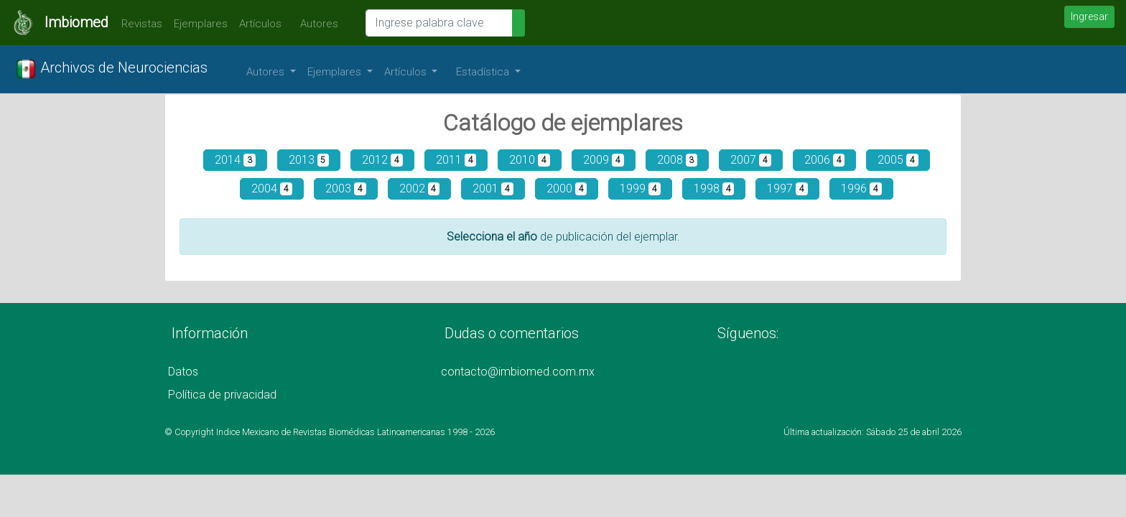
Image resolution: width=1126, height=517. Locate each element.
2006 (824, 160)
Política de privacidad (222, 394)
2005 (898, 160)
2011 (456, 160)
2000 (566, 188)
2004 (271, 188)
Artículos (260, 23)
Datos (183, 371)
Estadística (484, 71)
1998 (714, 188)
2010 (529, 160)
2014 (235, 160)
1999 (640, 188)
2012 (382, 160)
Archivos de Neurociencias (111, 69)
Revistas (138, 23)
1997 (787, 188)
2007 (750, 160)
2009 (603, 160)
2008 (677, 160)
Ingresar (1089, 16)
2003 (345, 188)
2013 (309, 160)
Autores (315, 23)
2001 (493, 188)
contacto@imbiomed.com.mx (518, 371)
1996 (861, 188)
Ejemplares (201, 23)
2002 (419, 188)
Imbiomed (76, 22)
